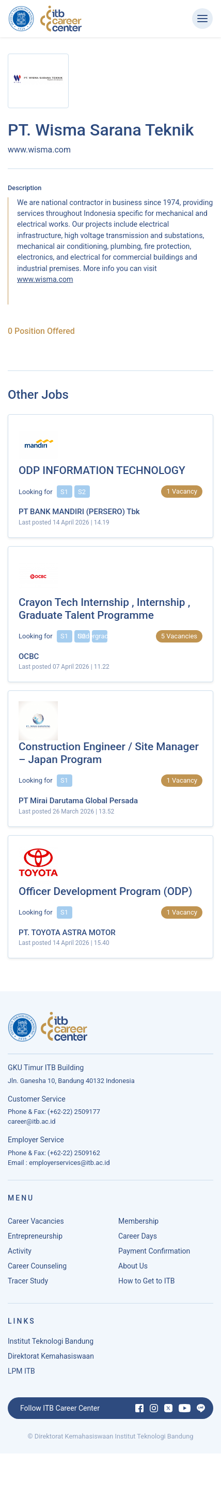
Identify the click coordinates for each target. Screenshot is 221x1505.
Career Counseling (37, 1269)
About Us (133, 1269)
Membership (138, 1224)
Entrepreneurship (35, 1239)
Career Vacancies (36, 1224)
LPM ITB (21, 1374)
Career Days (137, 1239)
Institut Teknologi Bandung (50, 1344)
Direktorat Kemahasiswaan (51, 1359)
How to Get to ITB (146, 1284)
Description (24, 188)
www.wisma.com (45, 279)
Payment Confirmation (154, 1254)
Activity (19, 1254)
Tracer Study (28, 1284)
